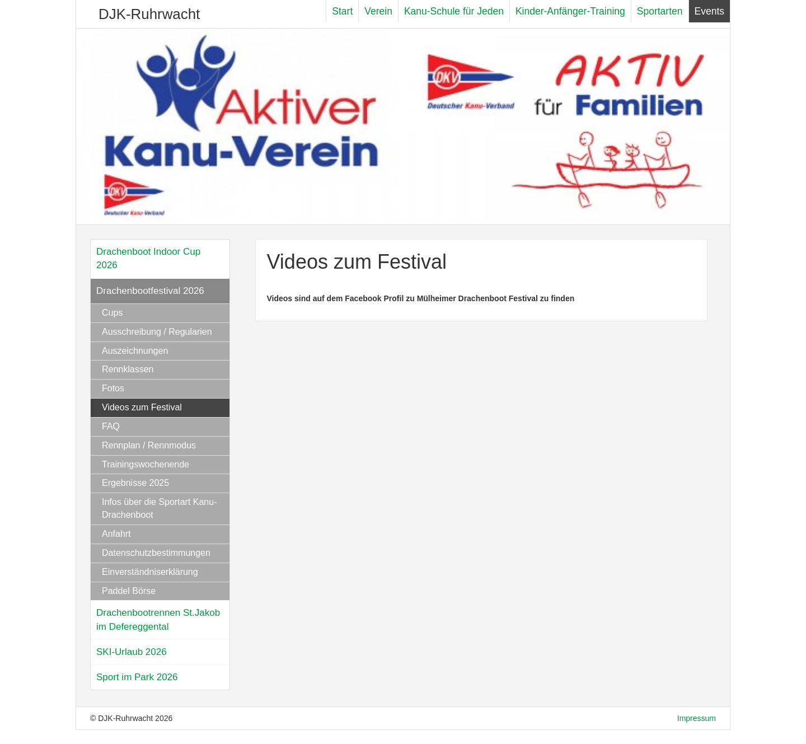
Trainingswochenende (145, 464)
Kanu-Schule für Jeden (454, 11)
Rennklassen (128, 369)
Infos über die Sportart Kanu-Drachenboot (159, 508)
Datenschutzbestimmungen (156, 553)
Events (710, 11)
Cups (112, 312)
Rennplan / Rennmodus (149, 445)
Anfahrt (116, 534)
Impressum (696, 718)
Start (342, 11)
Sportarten (660, 11)
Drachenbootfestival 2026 (150, 291)
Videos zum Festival (142, 407)
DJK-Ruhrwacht (149, 14)
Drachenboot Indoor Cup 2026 (148, 258)
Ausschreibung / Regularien (157, 331)
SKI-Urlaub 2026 (131, 652)
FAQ (111, 426)
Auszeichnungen (135, 350)
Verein (378, 11)
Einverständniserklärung (150, 572)
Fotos (113, 388)
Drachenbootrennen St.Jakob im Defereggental (158, 619)
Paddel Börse (129, 591)
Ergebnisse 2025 (135, 483)
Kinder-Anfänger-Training (570, 11)
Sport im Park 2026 (137, 677)
